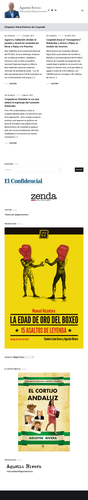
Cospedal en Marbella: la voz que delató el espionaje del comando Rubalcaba (22, 103)
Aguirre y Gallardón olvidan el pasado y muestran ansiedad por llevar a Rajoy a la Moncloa (22, 43)
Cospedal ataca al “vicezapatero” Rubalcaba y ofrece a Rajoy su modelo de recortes (63, 43)
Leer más (13, 84)
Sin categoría (10, 36)
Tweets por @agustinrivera (16, 215)
